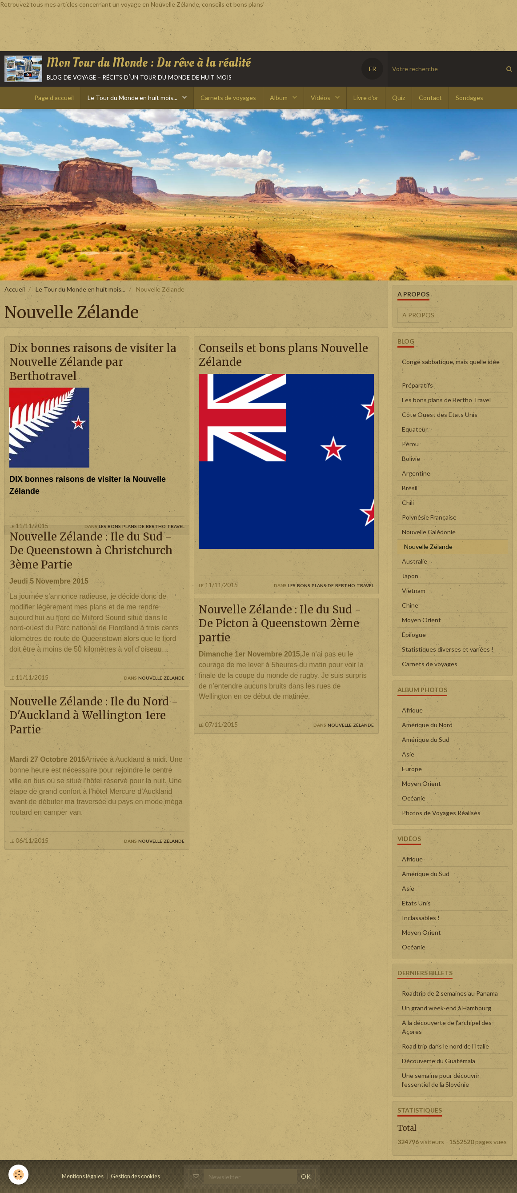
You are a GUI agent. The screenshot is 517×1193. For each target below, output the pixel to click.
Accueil (14, 289)
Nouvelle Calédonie (429, 532)
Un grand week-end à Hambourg (446, 1008)
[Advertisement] (162, 29)
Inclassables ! (421, 917)
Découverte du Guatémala (438, 1061)
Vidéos (321, 97)
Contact (430, 97)
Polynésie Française (429, 517)
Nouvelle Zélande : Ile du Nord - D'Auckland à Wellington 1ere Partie (94, 731)
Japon (410, 576)
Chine (410, 605)
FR (372, 68)
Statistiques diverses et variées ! (447, 649)
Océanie (413, 798)
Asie (408, 754)
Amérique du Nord (427, 725)
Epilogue (414, 634)
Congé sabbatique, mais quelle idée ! (451, 366)
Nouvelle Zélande (161, 692)
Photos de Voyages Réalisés (441, 813)
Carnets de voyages (228, 97)
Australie (414, 561)
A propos (418, 315)
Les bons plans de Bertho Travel (141, 525)
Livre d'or (365, 97)
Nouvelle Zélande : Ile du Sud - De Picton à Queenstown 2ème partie (280, 624)
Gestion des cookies (135, 1176)
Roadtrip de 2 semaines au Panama (450, 993)
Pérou (410, 444)
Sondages (469, 97)
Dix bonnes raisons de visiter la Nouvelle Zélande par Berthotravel (93, 362)
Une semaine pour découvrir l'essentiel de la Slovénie (441, 1080)
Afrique (412, 710)
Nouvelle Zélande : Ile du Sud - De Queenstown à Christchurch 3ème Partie (91, 565)
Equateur (415, 429)
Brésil (409, 488)
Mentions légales (83, 1176)
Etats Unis (416, 903)
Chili (408, 502)
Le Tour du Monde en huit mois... (133, 97)
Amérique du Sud (425, 739)
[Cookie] (19, 1175)
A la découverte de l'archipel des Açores (447, 1027)
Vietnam (413, 590)
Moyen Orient (421, 620)
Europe (412, 769)
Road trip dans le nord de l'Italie (445, 1046)
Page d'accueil (54, 97)
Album (279, 97)
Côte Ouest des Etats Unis (439, 414)
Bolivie (411, 458)
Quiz (398, 97)
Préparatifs (417, 385)
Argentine (416, 473)
